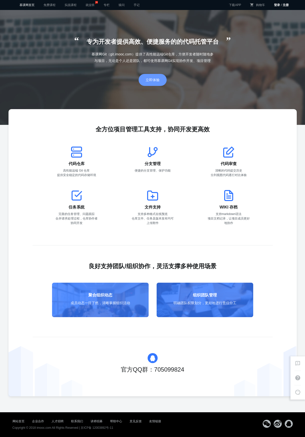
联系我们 (77, 421)
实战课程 (71, 5)
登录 (277, 5)
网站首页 (19, 421)
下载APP (235, 5)
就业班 (92, 3)
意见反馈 (136, 421)
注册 (286, 5)
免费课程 (50, 5)
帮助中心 (116, 421)
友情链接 (155, 421)
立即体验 (153, 80)
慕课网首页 (27, 5)
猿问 (122, 5)
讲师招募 (97, 421)
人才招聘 (58, 421)
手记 (137, 5)
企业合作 (38, 421)
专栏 (107, 5)
